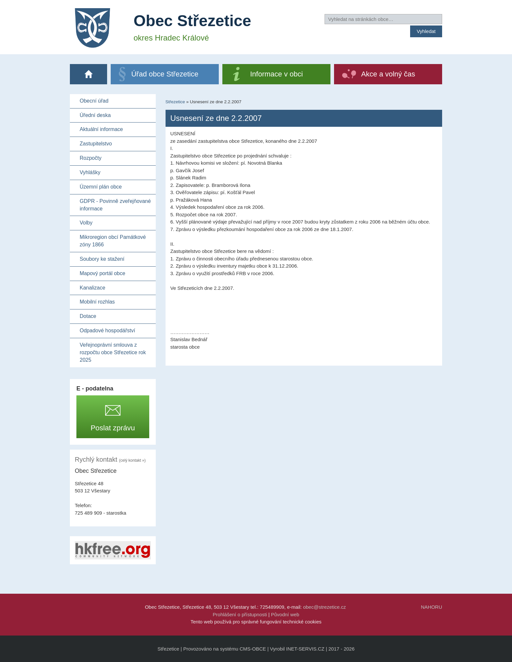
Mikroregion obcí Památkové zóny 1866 (113, 240)
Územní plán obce (101, 187)
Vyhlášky (90, 172)
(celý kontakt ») (132, 460)
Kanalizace (92, 287)
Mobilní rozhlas (97, 302)
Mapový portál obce (102, 273)
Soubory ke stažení (102, 259)
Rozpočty (91, 158)
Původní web (285, 614)
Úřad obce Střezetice (164, 74)
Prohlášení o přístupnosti (240, 614)
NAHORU (431, 607)
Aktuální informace (101, 129)
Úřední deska (95, 115)
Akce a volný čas (388, 74)
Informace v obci (276, 74)
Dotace (88, 316)
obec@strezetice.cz (324, 607)
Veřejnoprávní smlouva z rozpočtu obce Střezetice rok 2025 (113, 352)
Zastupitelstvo (96, 143)
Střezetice (175, 101)
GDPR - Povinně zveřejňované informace (115, 204)
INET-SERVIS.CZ (305, 649)
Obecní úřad (94, 101)
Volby (86, 222)
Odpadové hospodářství (107, 330)
